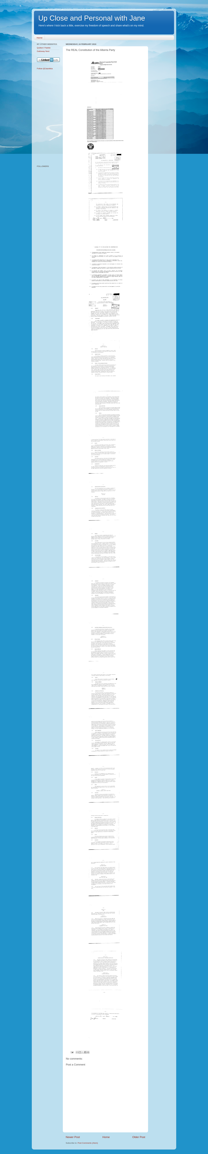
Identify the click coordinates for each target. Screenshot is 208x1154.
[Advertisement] (48, 117)
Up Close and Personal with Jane (91, 18)
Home (39, 37)
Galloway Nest (43, 51)
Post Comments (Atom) (88, 1143)
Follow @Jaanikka (45, 68)
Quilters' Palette (44, 48)
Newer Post (73, 1137)
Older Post (138, 1137)
